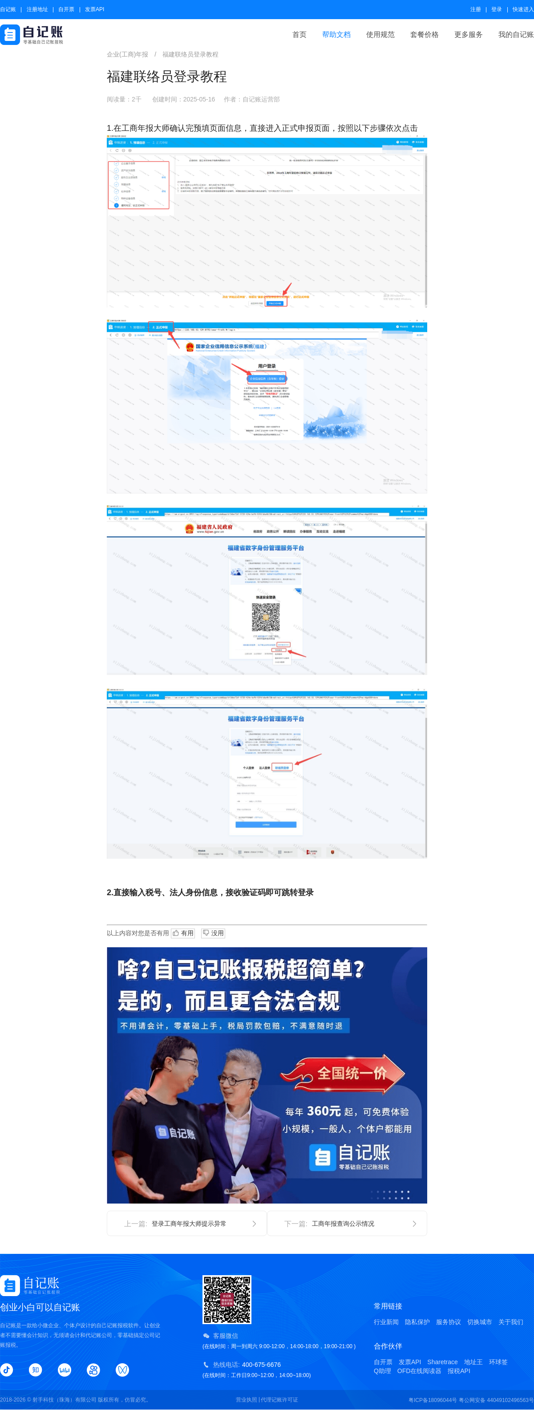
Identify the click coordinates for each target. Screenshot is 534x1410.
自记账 (8, 9)
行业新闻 (386, 1321)
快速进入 (523, 9)
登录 (496, 9)
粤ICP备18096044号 (433, 1400)
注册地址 (37, 9)
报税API (459, 1370)
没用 (213, 933)
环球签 (498, 1362)
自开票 (66, 9)
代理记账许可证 (279, 1400)
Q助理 (382, 1370)
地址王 (473, 1362)
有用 (183, 933)
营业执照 (246, 1400)
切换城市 (479, 1321)
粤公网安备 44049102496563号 (496, 1400)
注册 (475, 9)
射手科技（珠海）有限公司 (64, 1400)
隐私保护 (417, 1321)
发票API (94, 9)
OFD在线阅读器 (419, 1370)
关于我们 (510, 1321)
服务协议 (448, 1321)
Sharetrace (442, 1362)
